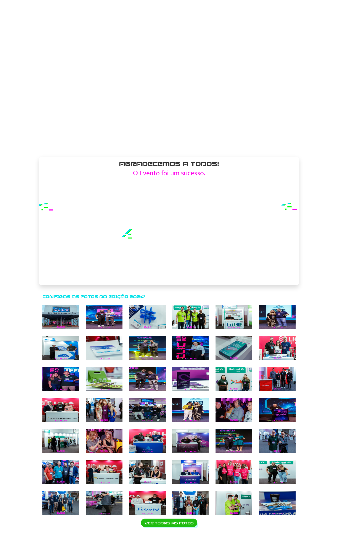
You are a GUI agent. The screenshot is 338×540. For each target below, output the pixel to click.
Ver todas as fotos (169, 523)
